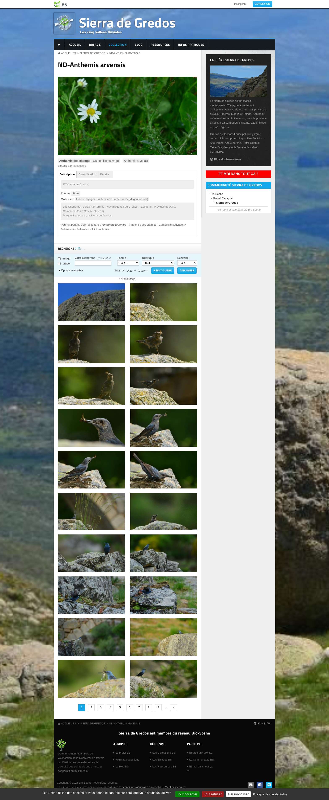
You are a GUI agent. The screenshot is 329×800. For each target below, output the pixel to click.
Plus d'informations (227, 159)
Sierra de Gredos (127, 22)
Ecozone (182, 257)
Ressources (160, 44)
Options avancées (72, 270)
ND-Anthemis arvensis (124, 53)
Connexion (262, 4)
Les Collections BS (163, 752)
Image (66, 258)
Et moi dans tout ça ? (238, 174)
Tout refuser (213, 794)
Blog (138, 44)
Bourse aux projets (200, 752)
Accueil (75, 44)
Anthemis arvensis (136, 160)
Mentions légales (175, 787)
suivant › (173, 707)
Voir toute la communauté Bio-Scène (238, 209)
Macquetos (79, 165)
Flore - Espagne (86, 199)
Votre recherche (85, 257)
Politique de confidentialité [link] (270, 794)
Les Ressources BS (164, 766)
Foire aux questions (127, 759)
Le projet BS (123, 752)
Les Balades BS (162, 759)
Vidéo (66, 263)
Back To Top (264, 723)
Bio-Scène (217, 193)
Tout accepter (187, 794)
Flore (76, 193)
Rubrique (148, 257)
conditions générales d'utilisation (142, 787)
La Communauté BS (201, 759)
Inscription (240, 4)
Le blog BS (122, 766)
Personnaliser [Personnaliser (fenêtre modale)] (238, 794)
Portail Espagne (223, 198)
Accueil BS (68, 53)
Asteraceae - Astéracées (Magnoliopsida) (123, 199)
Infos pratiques (191, 44)
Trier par (120, 270)
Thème (121, 257)
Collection (118, 44)
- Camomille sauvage (89, 160)
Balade (95, 44)
